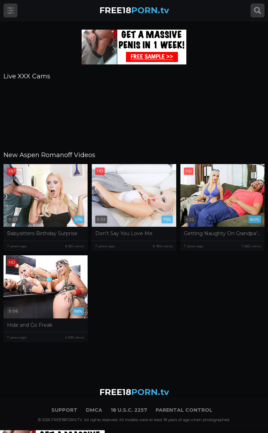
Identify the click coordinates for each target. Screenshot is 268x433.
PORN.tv (134, 10)
